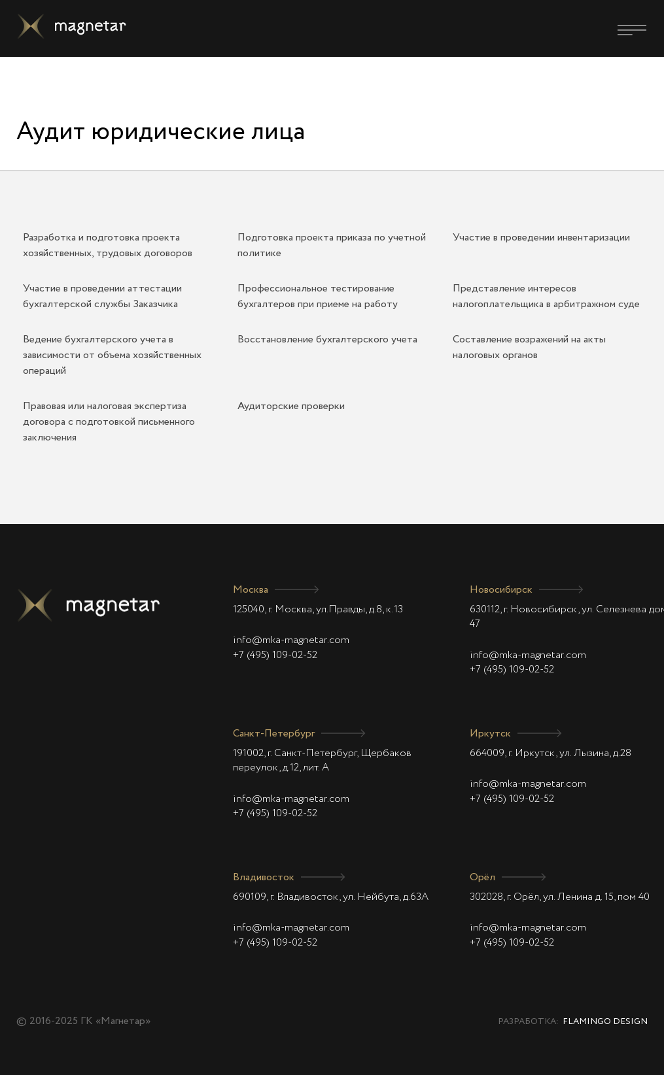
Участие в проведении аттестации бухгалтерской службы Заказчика (102, 297)
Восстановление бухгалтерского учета (327, 340)
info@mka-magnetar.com (291, 640)
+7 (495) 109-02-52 (275, 655)
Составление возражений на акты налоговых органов (529, 348)
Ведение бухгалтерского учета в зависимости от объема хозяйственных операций (112, 355)
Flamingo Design (605, 1021)
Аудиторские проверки (291, 406)
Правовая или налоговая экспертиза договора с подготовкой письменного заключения (109, 422)
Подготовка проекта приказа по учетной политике (331, 246)
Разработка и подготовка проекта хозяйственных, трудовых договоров (107, 246)
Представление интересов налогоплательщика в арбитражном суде (546, 297)
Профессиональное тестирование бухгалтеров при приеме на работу (317, 297)
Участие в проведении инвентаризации (541, 238)
